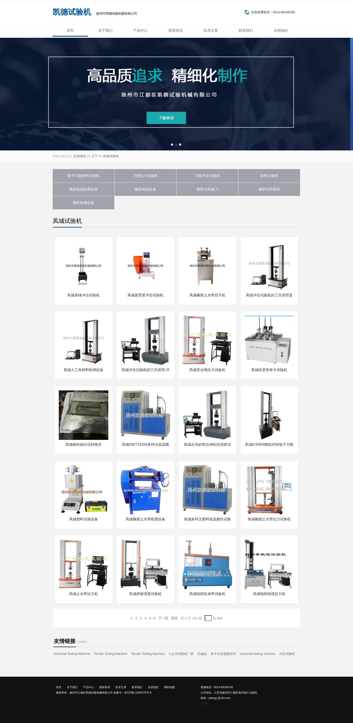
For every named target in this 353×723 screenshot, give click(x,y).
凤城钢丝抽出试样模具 (84, 444)
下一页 (163, 618)
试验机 (205, 703)
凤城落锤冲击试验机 (83, 295)
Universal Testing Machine (71, 654)
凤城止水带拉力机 (83, 594)
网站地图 (169, 687)
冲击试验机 (287, 654)
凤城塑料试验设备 (83, 519)
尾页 (174, 618)
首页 (70, 30)
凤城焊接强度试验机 (145, 594)
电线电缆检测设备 (83, 189)
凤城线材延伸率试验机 (207, 594)
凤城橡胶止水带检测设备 (145, 519)
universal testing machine (257, 654)
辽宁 (94, 156)
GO (219, 618)
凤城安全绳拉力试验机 (207, 370)
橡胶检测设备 (145, 189)
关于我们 (105, 30)
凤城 (106, 156)
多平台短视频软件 (223, 654)
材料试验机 (269, 176)
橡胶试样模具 (269, 189)
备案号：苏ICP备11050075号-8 (132, 692)
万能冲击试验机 (207, 176)
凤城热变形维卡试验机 (269, 370)
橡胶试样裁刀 (207, 189)
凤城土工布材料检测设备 (83, 370)
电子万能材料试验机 (83, 176)
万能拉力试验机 (145, 176)
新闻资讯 (175, 30)
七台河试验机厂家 (181, 654)
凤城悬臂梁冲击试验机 (145, 295)
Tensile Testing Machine (110, 654)
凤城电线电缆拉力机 (269, 594)
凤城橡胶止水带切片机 (207, 295)
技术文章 (211, 30)
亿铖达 (202, 654)
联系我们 (246, 30)
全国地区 (281, 30)
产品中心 (140, 30)
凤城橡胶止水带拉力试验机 (269, 519)
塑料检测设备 (83, 203)
